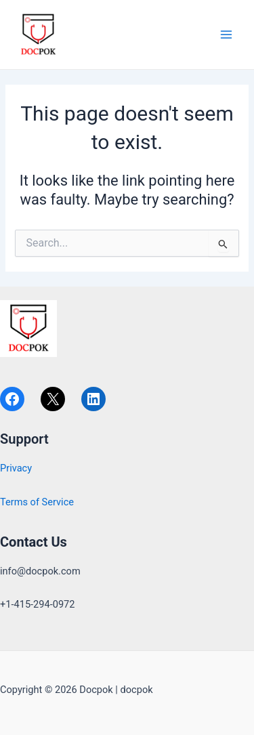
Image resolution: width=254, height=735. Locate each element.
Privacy (16, 468)
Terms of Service (37, 502)
